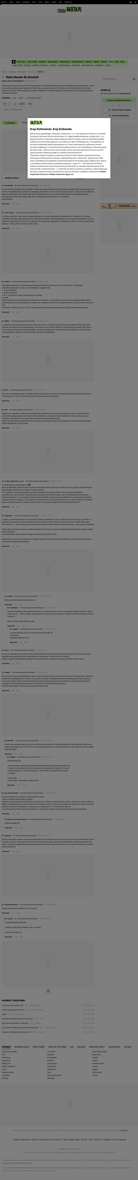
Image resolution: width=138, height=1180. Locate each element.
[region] (69, 148)
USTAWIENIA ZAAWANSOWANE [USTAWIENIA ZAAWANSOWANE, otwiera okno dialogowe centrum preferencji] (46, 173)
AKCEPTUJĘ (99, 174)
